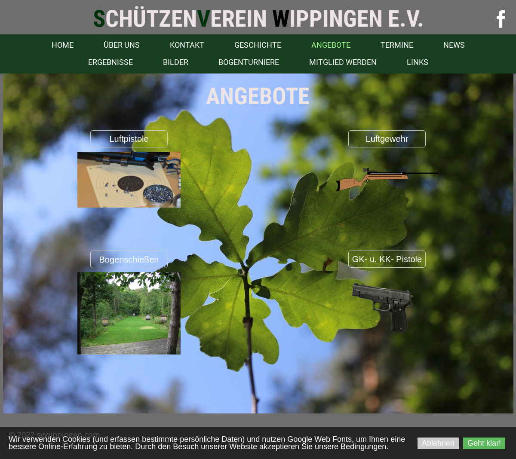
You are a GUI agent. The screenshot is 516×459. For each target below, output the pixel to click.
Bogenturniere (248, 62)
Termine (397, 44)
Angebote (330, 44)
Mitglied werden (343, 62)
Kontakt (187, 44)
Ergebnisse (110, 62)
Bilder (175, 62)
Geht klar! (484, 443)
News (454, 44)
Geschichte (257, 44)
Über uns (122, 44)
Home (63, 44)
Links (417, 62)
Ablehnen (438, 443)
